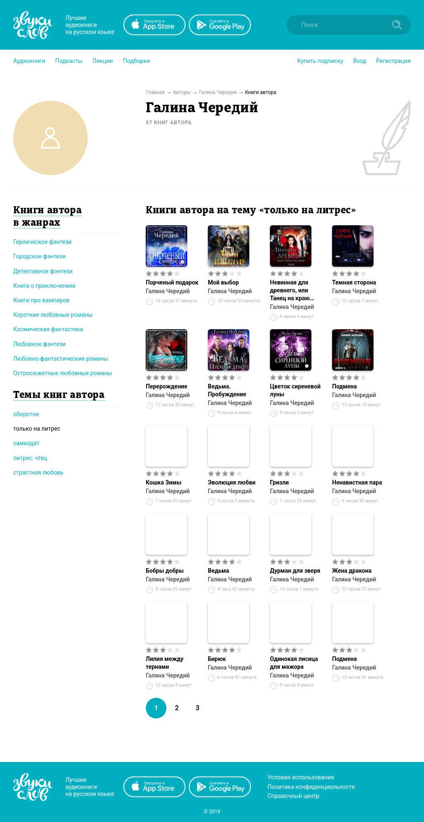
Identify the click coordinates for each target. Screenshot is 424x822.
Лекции (102, 61)
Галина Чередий (168, 291)
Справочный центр (293, 796)
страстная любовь (38, 472)
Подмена (344, 386)
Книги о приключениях (44, 285)
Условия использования (300, 777)
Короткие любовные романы (53, 314)
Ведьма (218, 570)
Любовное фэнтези (39, 344)
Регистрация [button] (393, 61)
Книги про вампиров (41, 300)
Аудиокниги (29, 61)
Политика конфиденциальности (311, 786)
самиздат (26, 443)
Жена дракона (351, 570)
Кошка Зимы (163, 482)
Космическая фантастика (48, 329)
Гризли (279, 482)
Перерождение (166, 386)
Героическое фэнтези (42, 242)
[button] (29, 60)
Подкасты (68, 61)
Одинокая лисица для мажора (294, 663)
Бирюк (217, 659)
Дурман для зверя (295, 570)
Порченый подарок (172, 282)
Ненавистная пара (357, 482)
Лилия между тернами (164, 663)
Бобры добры (165, 570)
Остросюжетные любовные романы (62, 373)
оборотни (26, 414)
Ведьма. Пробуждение (227, 390)
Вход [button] (359, 61)
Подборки (136, 61)
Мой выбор (223, 282)
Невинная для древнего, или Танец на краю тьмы (290, 290)
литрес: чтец (30, 458)
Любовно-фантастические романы (60, 358)
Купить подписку (320, 61)
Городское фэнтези (39, 256)
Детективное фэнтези (42, 271)
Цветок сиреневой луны (295, 390)
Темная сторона (354, 282)
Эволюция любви (231, 482)
